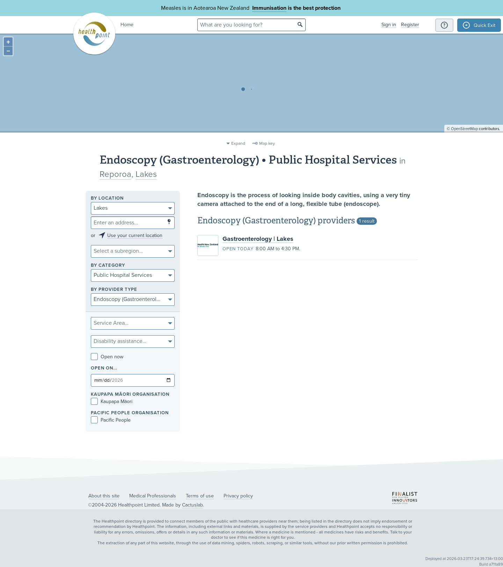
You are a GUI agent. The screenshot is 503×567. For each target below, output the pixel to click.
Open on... (104, 368)
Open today (238, 249)
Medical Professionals (152, 496)
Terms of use (200, 496)
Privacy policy (238, 496)
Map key (267, 143)
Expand (238, 143)
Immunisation (269, 8)
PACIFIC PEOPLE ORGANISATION (130, 413)
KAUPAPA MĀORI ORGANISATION (130, 394)
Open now (107, 356)
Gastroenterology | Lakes (258, 239)
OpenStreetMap (464, 134)
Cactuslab (192, 505)
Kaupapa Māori (111, 401)
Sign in (388, 25)
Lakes (146, 174)
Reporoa (115, 174)
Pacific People (111, 420)
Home (127, 25)
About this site (103, 496)
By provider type (114, 289)
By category (108, 265)
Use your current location (134, 235)
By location (107, 198)
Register (410, 25)
